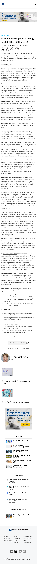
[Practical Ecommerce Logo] (18, 4)
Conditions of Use (27, 539)
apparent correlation (10, 254)
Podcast (16, 543)
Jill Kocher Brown (21, 45)
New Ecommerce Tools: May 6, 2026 (19, 461)
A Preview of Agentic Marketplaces (16, 466)
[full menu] (3, 4)
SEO (3, 398)
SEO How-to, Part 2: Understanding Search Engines (17, 382)
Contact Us (7, 538)
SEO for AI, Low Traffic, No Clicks (18, 516)
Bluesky (21, 551)
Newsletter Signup (17, 539)
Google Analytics (13, 125)
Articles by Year (27, 536)
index (29, 318)
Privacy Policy (27, 543)
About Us (6, 536)
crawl (22, 318)
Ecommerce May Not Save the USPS (18, 456)
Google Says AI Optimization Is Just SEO (17, 446)
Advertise (16, 536)
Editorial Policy (8, 540)
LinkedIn (12, 551)
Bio (12, 359)
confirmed (4, 78)
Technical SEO (5, 36)
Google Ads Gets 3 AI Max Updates (18, 441)
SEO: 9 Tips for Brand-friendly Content (15, 402)
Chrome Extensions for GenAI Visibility (17, 451)
